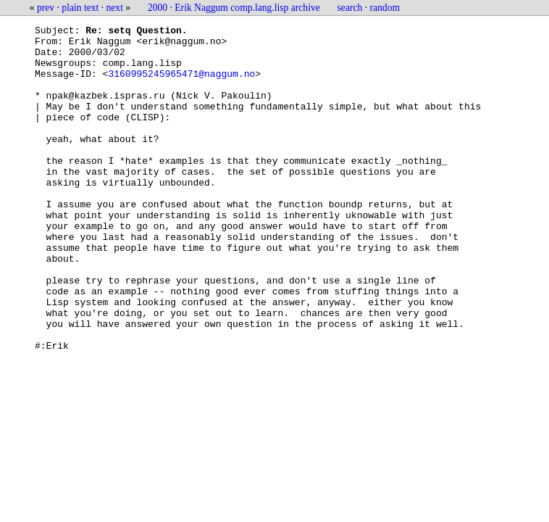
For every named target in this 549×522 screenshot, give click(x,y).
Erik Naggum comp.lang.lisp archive (247, 7)
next (114, 7)
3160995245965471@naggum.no (181, 84)
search (350, 7)
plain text (80, 7)
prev (45, 7)
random (385, 7)
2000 (157, 7)
